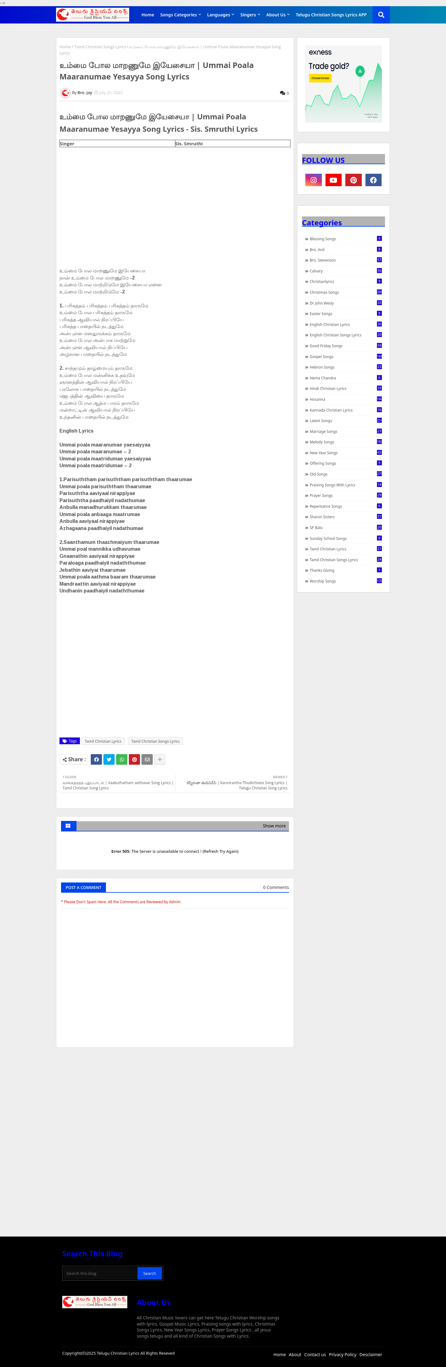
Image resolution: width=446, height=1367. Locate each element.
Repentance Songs (346, 506)
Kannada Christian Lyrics (346, 410)
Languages (218, 15)
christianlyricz (346, 281)
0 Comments (276, 887)
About (295, 1354)
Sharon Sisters (346, 516)
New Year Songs (346, 452)
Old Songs (346, 474)
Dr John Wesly (346, 303)
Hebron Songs (346, 367)
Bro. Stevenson (346, 260)
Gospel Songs (346, 356)
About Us (276, 15)
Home (148, 15)
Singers (248, 15)
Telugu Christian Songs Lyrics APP (331, 15)
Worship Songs (346, 581)
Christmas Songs (346, 292)
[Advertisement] (175, 1098)
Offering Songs (346, 463)
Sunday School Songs (346, 538)
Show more (274, 826)
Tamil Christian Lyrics (103, 741)
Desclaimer (371, 1354)
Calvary (346, 271)
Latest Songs (346, 420)
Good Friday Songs (346, 345)
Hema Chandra (346, 378)
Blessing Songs (346, 238)
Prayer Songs (346, 495)
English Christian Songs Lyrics (346, 335)
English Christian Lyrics (346, 324)
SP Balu (346, 527)
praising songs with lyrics (346, 485)
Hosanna (346, 399)
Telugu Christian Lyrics (118, 1353)
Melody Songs (346, 442)
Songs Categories (178, 15)
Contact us (315, 1354)
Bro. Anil (346, 249)
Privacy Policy (342, 1354)
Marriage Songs (346, 431)
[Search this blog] (100, 1273)
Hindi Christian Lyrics (346, 388)
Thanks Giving (346, 570)
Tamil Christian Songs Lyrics (100, 46)
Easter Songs (346, 313)
